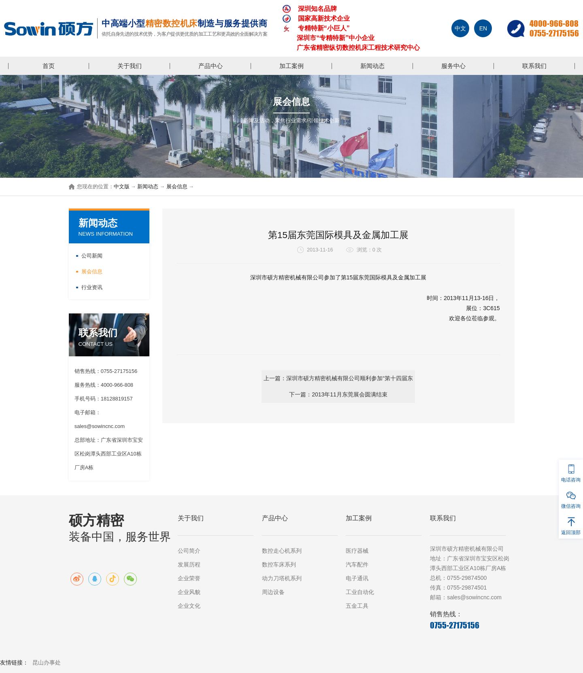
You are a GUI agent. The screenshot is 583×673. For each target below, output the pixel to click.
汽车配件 (357, 564)
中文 (460, 28)
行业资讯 (91, 287)
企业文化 (189, 606)
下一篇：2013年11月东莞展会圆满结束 (419, 378)
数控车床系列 (279, 564)
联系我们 (534, 65)
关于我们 (129, 65)
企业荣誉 (189, 578)
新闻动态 (372, 65)
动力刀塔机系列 (282, 578)
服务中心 (453, 65)
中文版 (122, 187)
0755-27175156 (554, 33)
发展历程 (189, 564)
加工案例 (291, 65)
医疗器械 (357, 550)
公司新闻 (91, 256)
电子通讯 (357, 578)
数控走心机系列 (282, 550)
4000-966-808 (554, 23)
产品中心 (210, 65)
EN (483, 28)
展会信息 (176, 187)
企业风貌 (189, 592)
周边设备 (273, 592)
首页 (49, 65)
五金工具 (357, 606)
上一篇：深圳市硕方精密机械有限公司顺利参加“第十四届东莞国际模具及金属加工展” (257, 381)
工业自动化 (360, 592)
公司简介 (189, 550)
